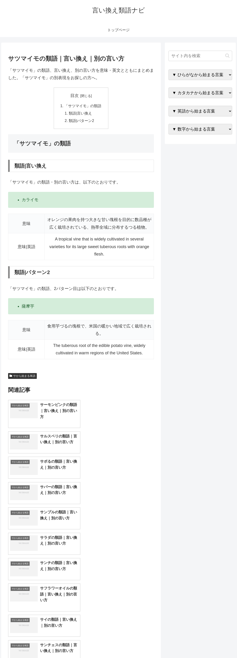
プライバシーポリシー (216, 643)
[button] (227, 55)
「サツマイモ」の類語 (82, 106)
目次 (74, 95)
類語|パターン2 (81, 121)
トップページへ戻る (180, 643)
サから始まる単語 (22, 376)
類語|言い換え (80, 113)
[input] (200, 56)
